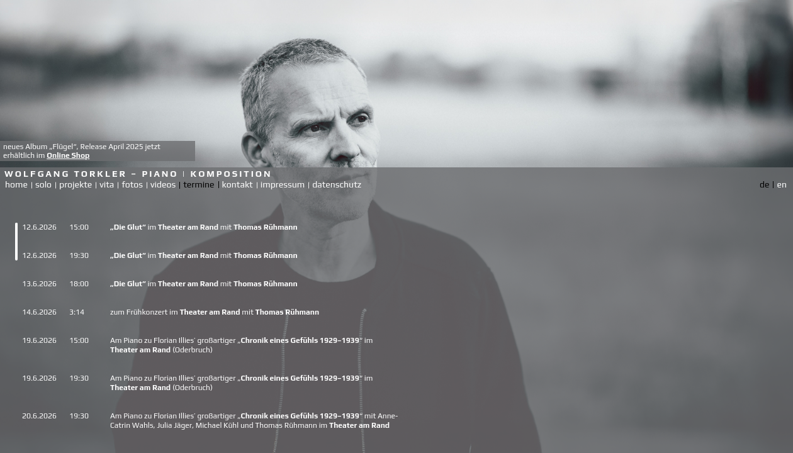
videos (163, 184)
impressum (283, 184)
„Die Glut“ (128, 227)
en (782, 184)
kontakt (237, 184)
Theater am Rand (188, 227)
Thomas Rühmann (265, 227)
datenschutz (336, 184)
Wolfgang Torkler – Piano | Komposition (138, 174)
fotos (132, 184)
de (764, 184)
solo (43, 184)
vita (106, 184)
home (16, 184)
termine (198, 184)
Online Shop (68, 155)
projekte (75, 184)
